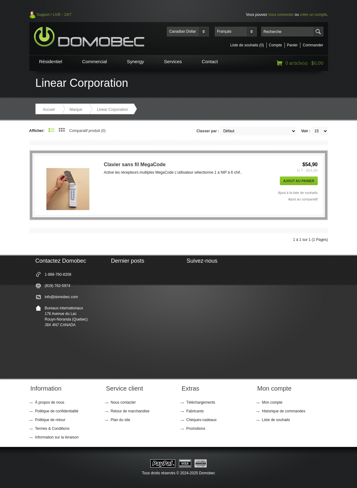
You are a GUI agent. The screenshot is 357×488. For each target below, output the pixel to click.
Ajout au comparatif (303, 199)
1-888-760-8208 (58, 274)
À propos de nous (49, 402)
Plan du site (120, 420)
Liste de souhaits (276, 420)
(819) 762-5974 (57, 286)
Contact (210, 61)
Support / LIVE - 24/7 (54, 14)
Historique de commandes (283, 411)
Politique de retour (50, 420)
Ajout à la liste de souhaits (298, 193)
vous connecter (281, 14)
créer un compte (313, 14)
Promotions (195, 428)
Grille (62, 130)
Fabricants (195, 411)
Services (173, 61)
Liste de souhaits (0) (247, 45)
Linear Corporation (112, 109)
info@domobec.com (61, 297)
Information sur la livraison (57, 437)
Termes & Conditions (52, 428)
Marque (76, 109)
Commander (313, 45)
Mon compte (272, 402)
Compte (275, 45)
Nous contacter (123, 402)
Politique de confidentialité (56, 411)
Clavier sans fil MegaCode (135, 164)
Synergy (135, 61)
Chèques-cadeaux (201, 420)
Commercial (94, 61)
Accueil (49, 109)
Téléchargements (200, 402)
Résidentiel (50, 61)
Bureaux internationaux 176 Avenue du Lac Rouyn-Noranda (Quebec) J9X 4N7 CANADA (66, 316)
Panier (292, 45)
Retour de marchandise (130, 411)
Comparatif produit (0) (87, 131)
